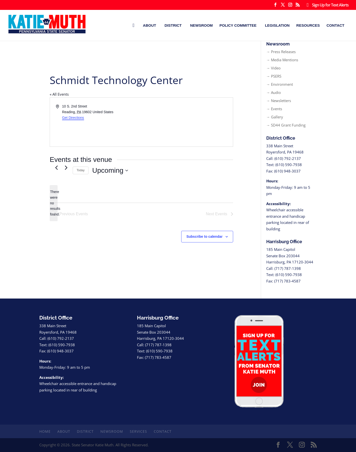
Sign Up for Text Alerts (326, 5)
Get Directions (73, 118)
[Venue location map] (187, 122)
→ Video (273, 67)
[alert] (54, 203)
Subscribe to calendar (204, 236)
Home (45, 431)
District (173, 25)
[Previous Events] (56, 168)
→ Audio (273, 92)
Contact (335, 25)
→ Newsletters (278, 100)
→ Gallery (274, 116)
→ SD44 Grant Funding (286, 125)
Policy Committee (238, 25)
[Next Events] (66, 168)
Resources (308, 25)
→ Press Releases (281, 51)
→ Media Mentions (282, 59)
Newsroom (201, 25)
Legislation (277, 25)
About (149, 25)
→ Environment (279, 84)
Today (81, 170)
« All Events (59, 94)
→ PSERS (273, 76)
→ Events (274, 108)
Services (138, 431)
